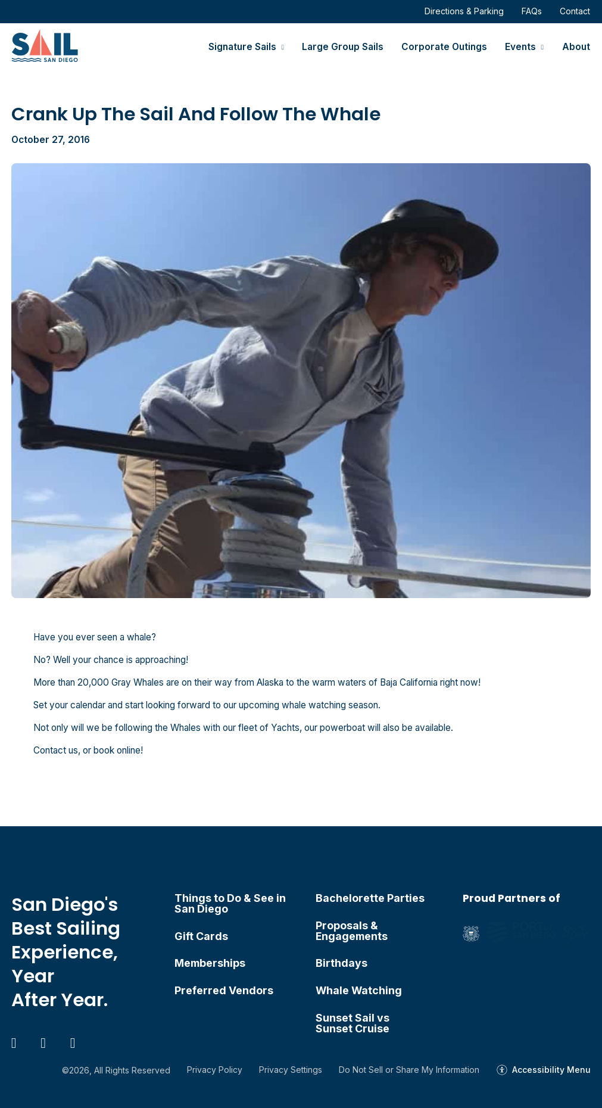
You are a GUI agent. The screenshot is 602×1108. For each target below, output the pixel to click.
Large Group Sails (342, 46)
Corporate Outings (444, 46)
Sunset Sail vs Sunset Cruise (352, 1023)
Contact (575, 11)
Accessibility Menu (551, 1070)
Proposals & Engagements (352, 931)
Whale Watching (359, 990)
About (576, 46)
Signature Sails (242, 46)
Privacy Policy (214, 1070)
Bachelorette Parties (370, 898)
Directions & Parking (464, 11)
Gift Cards (201, 936)
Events (520, 46)
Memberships (209, 963)
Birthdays (341, 963)
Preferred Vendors (223, 990)
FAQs (532, 11)
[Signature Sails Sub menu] (283, 47)
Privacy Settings (290, 1070)
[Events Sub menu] (542, 47)
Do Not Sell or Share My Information (409, 1070)
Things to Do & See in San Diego (230, 903)
